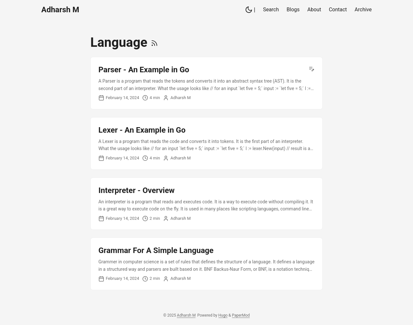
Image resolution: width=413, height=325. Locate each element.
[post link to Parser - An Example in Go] (206, 83)
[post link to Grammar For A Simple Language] (206, 264)
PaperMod (241, 315)
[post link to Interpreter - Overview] (206, 204)
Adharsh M (60, 9)
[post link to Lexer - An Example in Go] (206, 143)
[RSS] (154, 42)
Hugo (223, 315)
